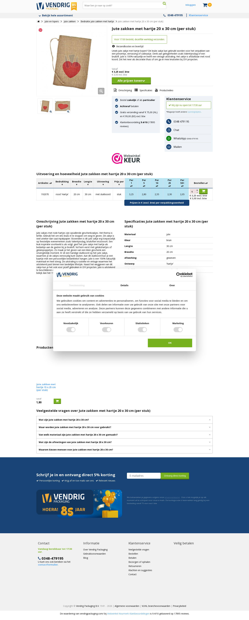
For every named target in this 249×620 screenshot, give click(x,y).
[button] (162, 158)
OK (170, 342)
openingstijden (194, 112)
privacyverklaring (172, 497)
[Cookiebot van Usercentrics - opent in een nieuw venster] (178, 275)
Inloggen (190, 4)
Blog (85, 557)
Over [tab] (172, 285)
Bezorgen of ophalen (139, 561)
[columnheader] (45, 183)
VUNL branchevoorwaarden (156, 605)
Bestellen (133, 553)
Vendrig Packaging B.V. (87, 605)
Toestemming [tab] (77, 285)
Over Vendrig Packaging (95, 549)
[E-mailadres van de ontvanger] (144, 476)
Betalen (132, 557)
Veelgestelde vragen (138, 549)
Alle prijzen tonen (131, 80)
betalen (129, 106)
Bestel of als (137, 100)
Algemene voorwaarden (127, 605)
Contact (132, 574)
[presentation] (151, 487)
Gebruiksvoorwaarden (94, 553)
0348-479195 (175, 15)
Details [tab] (124, 285)
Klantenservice (198, 15)
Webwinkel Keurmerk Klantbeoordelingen (128, 613)
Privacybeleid (179, 605)
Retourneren (134, 566)
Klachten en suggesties (140, 570)
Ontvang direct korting (175, 475)
